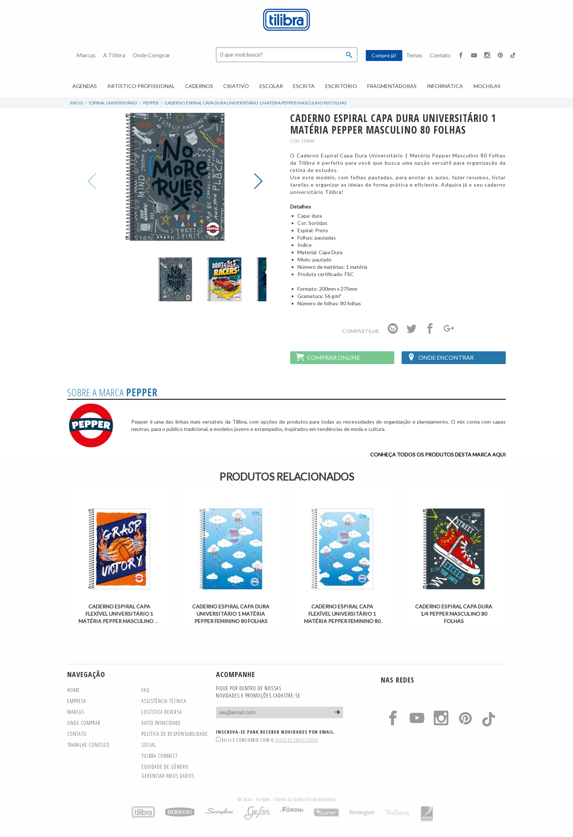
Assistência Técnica (163, 701)
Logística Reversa (161, 711)
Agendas (84, 86)
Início (76, 103)
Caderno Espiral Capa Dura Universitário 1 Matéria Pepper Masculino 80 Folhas (255, 103)
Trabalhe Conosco (88, 744)
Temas (414, 54)
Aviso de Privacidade (297, 740)
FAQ (145, 690)
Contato (440, 54)
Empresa (76, 701)
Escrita (304, 86)
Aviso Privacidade (161, 722)
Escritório (341, 86)
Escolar (271, 86)
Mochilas (487, 86)
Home (73, 690)
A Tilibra (114, 54)
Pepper (151, 103)
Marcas (86, 54)
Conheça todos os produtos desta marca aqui (438, 454)
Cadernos (199, 86)
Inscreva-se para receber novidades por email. (275, 732)
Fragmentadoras (392, 86)
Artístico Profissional (141, 86)
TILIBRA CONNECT (159, 755)
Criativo (236, 86)
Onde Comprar (151, 54)
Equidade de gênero (165, 766)
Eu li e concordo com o (267, 740)
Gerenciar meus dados (167, 775)
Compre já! (384, 55)
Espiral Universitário (113, 103)
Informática (445, 86)
